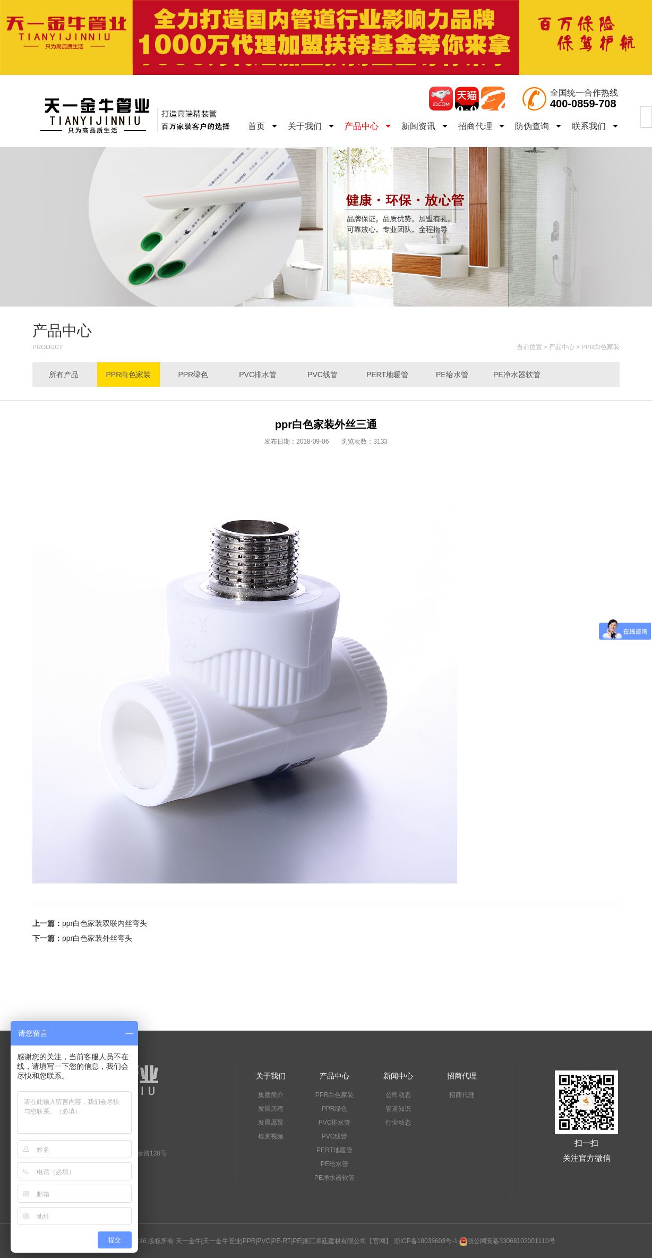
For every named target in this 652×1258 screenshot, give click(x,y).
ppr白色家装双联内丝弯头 (104, 923)
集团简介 (271, 1095)
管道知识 (398, 1108)
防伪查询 (538, 126)
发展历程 (271, 1108)
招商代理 (481, 126)
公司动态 (398, 1095)
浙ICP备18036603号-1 (426, 1241)
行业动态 (398, 1122)
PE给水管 (452, 374)
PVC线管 (322, 374)
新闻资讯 (424, 126)
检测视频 (271, 1136)
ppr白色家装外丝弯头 (97, 938)
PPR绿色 (193, 374)
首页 (262, 126)
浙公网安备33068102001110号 (507, 1241)
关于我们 (311, 126)
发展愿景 (271, 1122)
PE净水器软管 (517, 374)
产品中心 (368, 126)
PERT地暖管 (387, 374)
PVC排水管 (258, 374)
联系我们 (595, 126)
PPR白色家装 (600, 346)
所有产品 (64, 374)
